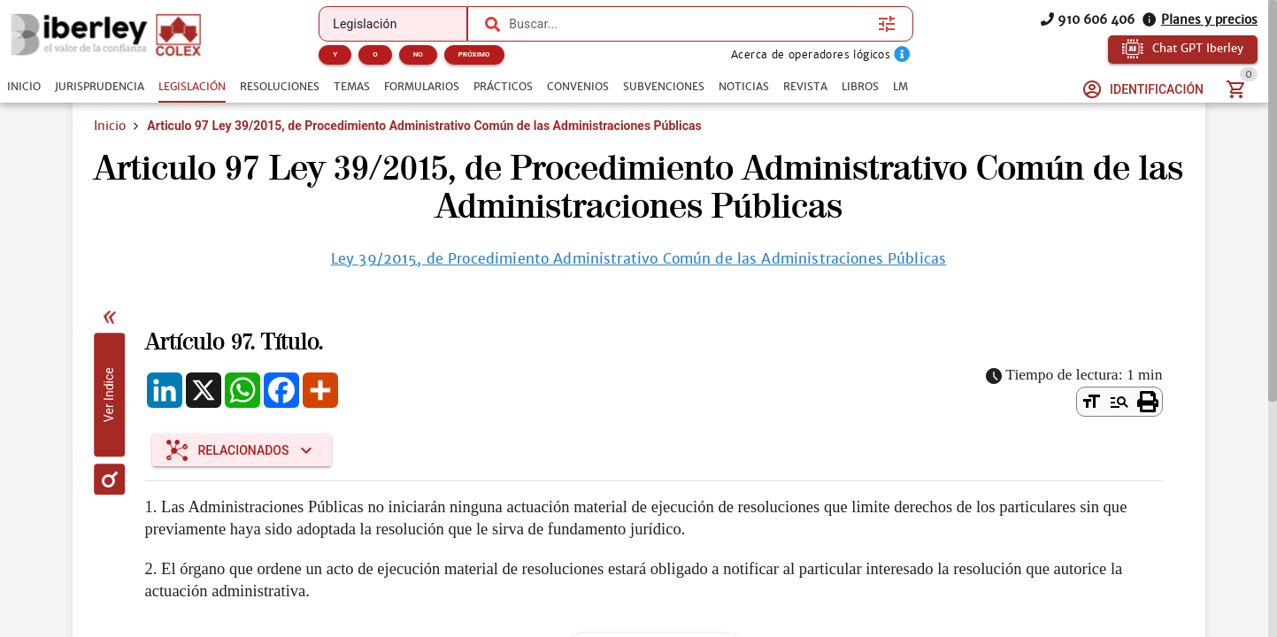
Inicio (110, 126)
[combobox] (689, 24)
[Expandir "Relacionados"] (242, 450)
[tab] (24, 87)
